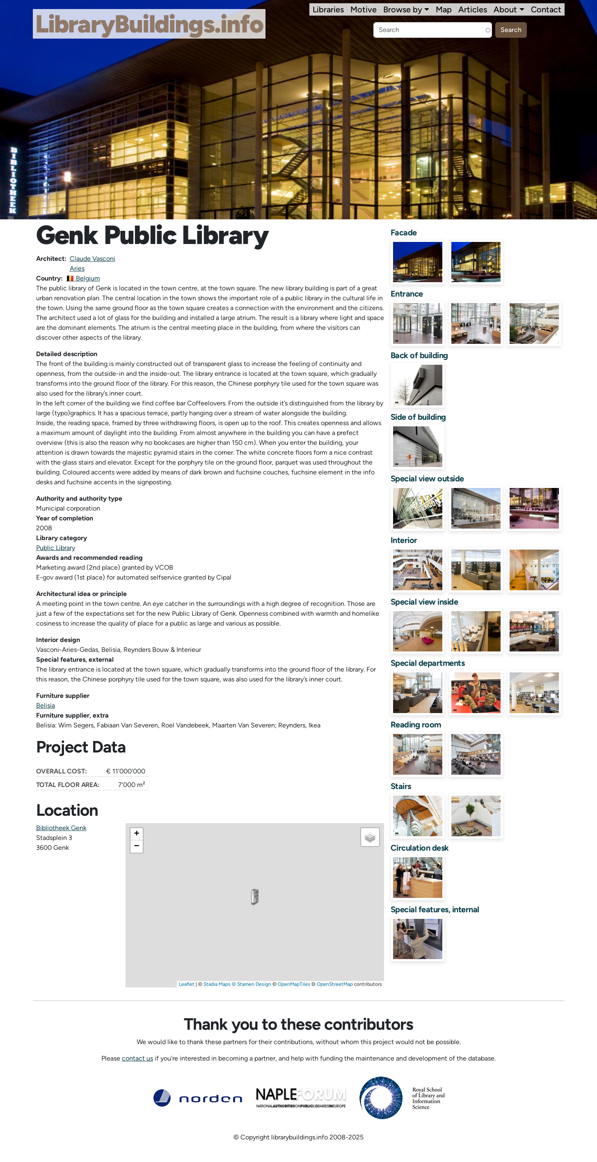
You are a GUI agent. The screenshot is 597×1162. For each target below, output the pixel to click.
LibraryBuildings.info (149, 24)
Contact (546, 9)
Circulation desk (420, 848)
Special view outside (427, 478)
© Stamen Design (251, 984)
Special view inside (424, 602)
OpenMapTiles (294, 984)
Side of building (418, 417)
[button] (255, 897)
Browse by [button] (402, 9)
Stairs (401, 786)
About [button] (505, 9)
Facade (404, 232)
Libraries (328, 9)
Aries (77, 268)
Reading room (416, 724)
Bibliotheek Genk (61, 828)
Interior (404, 540)
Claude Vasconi (92, 258)
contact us (137, 1058)
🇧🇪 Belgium (83, 278)
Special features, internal (435, 909)
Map (444, 9)
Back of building (419, 355)
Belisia (45, 705)
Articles (472, 9)
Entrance (407, 294)
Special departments (428, 663)
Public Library (55, 548)
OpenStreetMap (335, 984)
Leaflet (186, 984)
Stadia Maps (217, 984)
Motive (363, 9)
